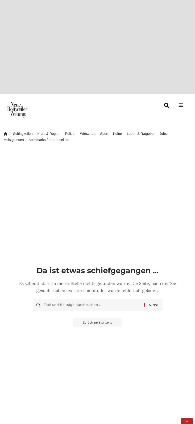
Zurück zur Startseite (97, 223)
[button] (187, 421)
